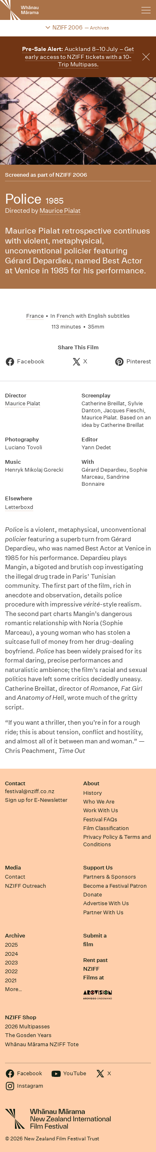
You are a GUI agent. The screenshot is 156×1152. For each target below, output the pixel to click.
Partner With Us (103, 912)
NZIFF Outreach (25, 885)
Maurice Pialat (60, 210)
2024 (11, 953)
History (92, 792)
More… (13, 989)
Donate (92, 894)
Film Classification (106, 828)
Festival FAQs (100, 819)
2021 (11, 980)
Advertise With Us (106, 903)
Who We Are (98, 801)
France (35, 315)
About (91, 783)
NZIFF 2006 (71, 175)
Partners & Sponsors (109, 876)
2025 (11, 944)
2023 (11, 962)
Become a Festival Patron (115, 885)
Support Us (98, 867)
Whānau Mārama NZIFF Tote (42, 1044)
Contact (15, 783)
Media (13, 867)
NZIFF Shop (20, 1017)
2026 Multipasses (27, 1026)
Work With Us (100, 810)
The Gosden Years (28, 1035)
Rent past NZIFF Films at (95, 969)
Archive (15, 935)
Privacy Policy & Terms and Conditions (117, 840)
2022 (11, 971)
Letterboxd (19, 507)
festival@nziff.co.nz (29, 791)
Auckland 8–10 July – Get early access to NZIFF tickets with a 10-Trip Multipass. (78, 56)
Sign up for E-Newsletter (36, 800)
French (65, 315)
